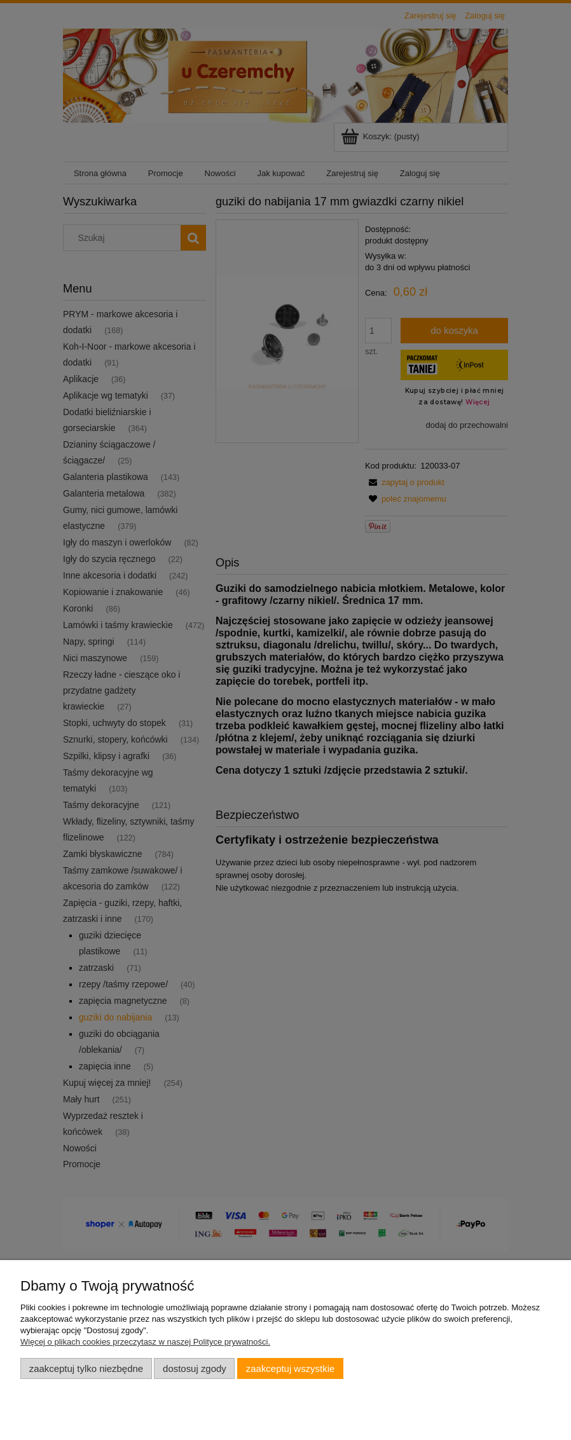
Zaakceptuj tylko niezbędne (86, 1368)
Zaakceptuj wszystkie (290, 1368)
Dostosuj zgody (194, 1368)
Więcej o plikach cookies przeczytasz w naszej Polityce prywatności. (145, 1342)
